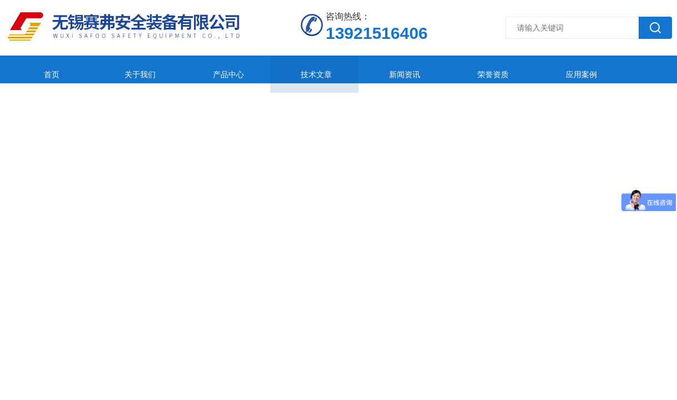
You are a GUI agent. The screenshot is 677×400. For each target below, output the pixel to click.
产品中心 (190, 69)
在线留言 (559, 69)
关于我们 (116, 69)
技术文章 (264, 69)
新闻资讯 (338, 69)
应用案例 (485, 69)
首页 (42, 69)
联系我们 (633, 69)
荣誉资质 (412, 69)
